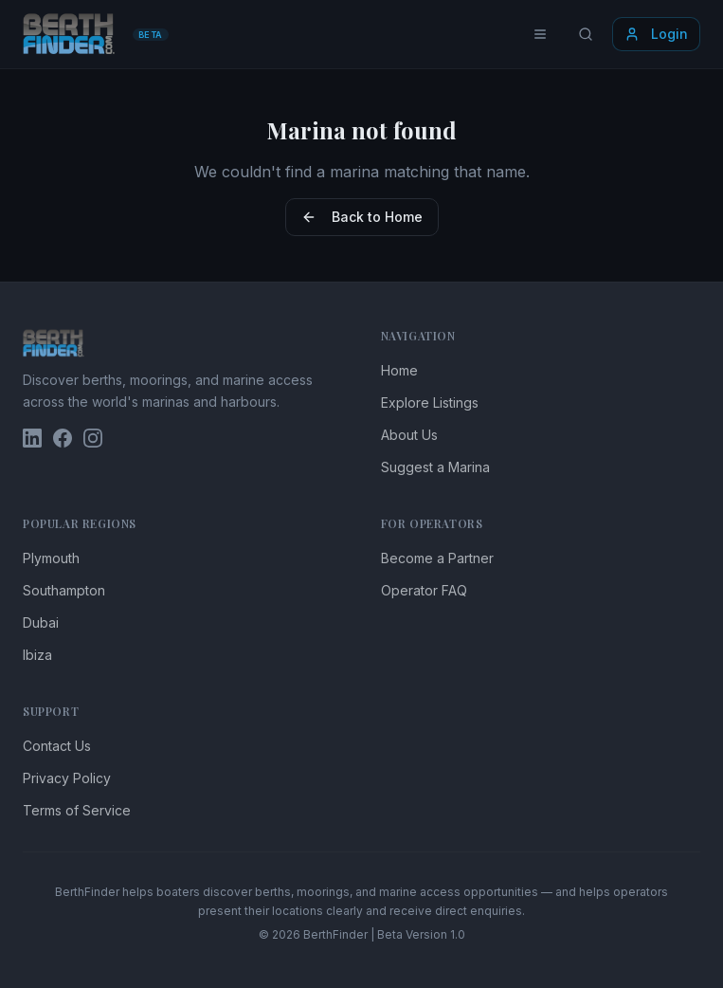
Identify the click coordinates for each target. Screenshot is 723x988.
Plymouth (51, 558)
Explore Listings (430, 402)
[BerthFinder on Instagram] (92, 438)
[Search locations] (586, 34)
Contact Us (57, 746)
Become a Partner (437, 558)
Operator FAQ (424, 590)
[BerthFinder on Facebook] (62, 438)
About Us (409, 435)
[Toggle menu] (540, 34)
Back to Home (362, 217)
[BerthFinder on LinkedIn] (32, 438)
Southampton (64, 590)
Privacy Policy (67, 778)
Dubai (41, 622)
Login (656, 34)
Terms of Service (77, 810)
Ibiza (37, 655)
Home (399, 370)
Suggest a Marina (435, 467)
